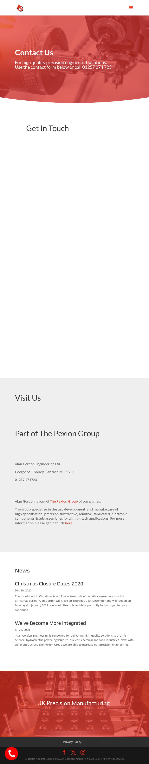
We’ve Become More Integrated (50, 623)
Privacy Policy (72, 742)
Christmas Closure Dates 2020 (49, 584)
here (68, 523)
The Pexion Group (64, 501)
